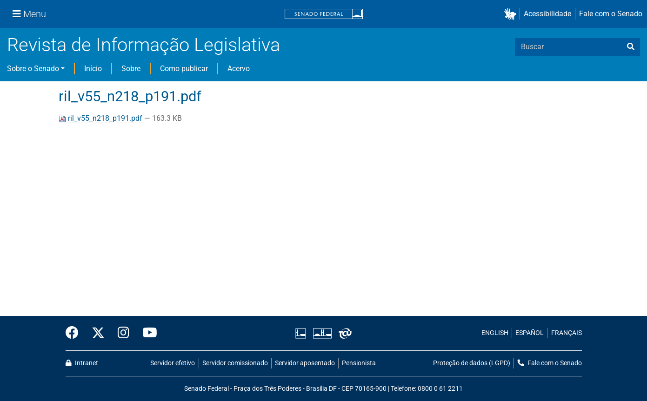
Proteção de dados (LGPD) (471, 363)
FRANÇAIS (566, 333)
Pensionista (359, 363)
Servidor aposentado (305, 363)
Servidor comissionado (235, 363)
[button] (512, 14)
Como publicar (184, 68)
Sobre (130, 68)
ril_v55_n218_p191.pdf (101, 118)
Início (93, 68)
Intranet (82, 363)
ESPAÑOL (529, 333)
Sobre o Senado (33, 68)
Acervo (238, 68)
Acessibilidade (547, 13)
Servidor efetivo (172, 363)
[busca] (630, 47)
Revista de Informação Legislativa (143, 45)
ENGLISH (494, 333)
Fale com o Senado (610, 13)
